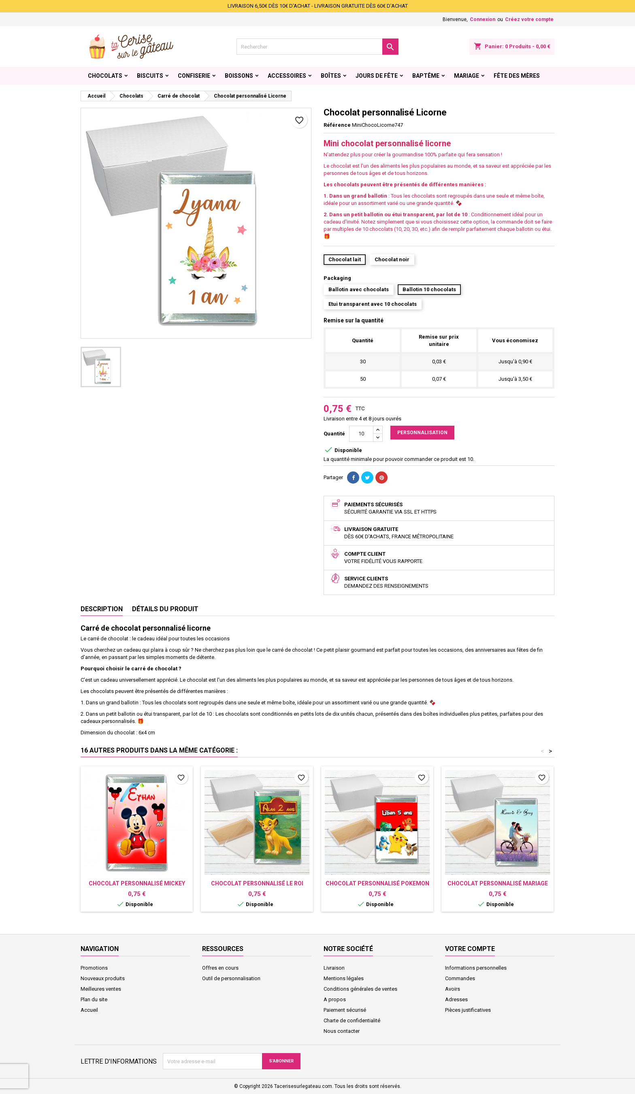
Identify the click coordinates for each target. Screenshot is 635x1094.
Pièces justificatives (468, 1010)
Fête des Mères (517, 76)
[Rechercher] (317, 46)
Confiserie (194, 76)
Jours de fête (377, 76)
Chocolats (105, 76)
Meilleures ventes (101, 989)
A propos (335, 999)
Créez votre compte (529, 19)
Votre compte (470, 949)
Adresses (456, 999)
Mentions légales (344, 978)
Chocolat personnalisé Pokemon (377, 883)
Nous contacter (342, 1031)
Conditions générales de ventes (360, 989)
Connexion (482, 19)
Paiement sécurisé (345, 1010)
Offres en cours (220, 968)
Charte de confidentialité (352, 1020)
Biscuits (150, 76)
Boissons (239, 76)
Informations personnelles (476, 968)
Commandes (460, 978)
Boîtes (331, 76)
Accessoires (287, 76)
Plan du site (94, 999)
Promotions (94, 968)
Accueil (89, 1010)
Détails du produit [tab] (165, 609)
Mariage (466, 76)
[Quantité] (361, 434)
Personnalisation (422, 432)
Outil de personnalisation (231, 978)
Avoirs (452, 989)
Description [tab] (102, 609)
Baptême (425, 76)
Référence (337, 125)
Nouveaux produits (103, 978)
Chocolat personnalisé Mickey (137, 883)
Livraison (334, 968)
